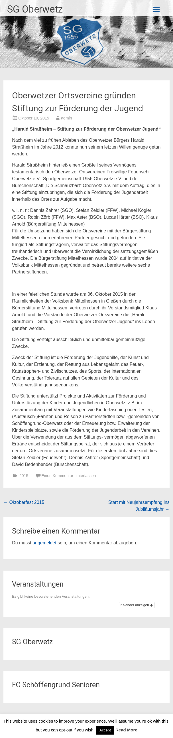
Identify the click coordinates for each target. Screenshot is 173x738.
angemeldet (44, 542)
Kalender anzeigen (137, 605)
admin (66, 118)
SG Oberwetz (35, 9)
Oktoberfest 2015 (23, 502)
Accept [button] (105, 730)
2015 (23, 475)
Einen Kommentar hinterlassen (68, 475)
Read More (126, 729)
